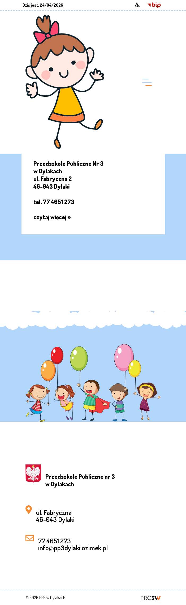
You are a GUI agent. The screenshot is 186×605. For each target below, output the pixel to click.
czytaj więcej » (52, 217)
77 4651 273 (54, 540)
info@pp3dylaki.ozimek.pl (73, 547)
